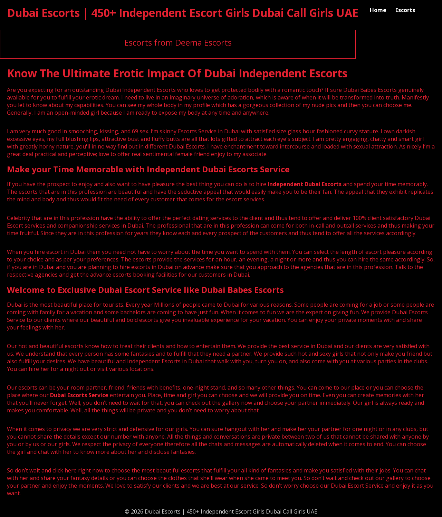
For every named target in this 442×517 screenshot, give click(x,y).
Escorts (405, 10)
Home (378, 10)
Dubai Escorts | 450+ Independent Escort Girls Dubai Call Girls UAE (182, 12)
